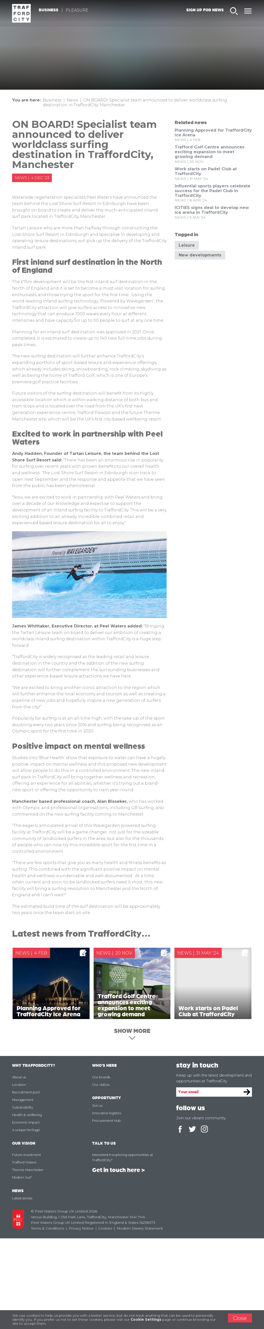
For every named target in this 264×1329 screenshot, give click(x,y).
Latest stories (22, 1289)
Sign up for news (205, 11)
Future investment (26, 1245)
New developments (200, 255)
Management (22, 1190)
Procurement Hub (106, 1211)
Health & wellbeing (27, 1205)
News (72, 100)
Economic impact (26, 1213)
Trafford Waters (24, 1253)
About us (19, 1167)
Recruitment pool (26, 1183)
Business (50, 11)
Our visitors (100, 1175)
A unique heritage (26, 1220)
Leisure (187, 245)
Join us (97, 1196)
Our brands (101, 1167)
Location (19, 1175)
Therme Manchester (28, 1260)
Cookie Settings (146, 1319)
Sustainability (22, 1198)
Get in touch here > (118, 1261)
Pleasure (78, 10)
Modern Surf (21, 1268)
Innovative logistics (106, 1203)
